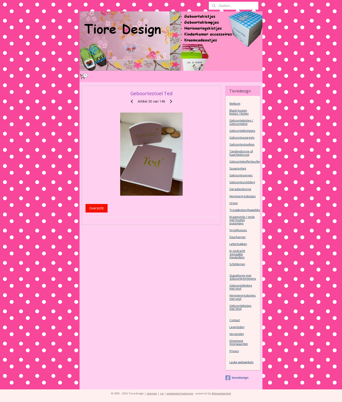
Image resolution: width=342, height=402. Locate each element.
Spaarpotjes (237, 168)
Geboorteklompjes (242, 131)
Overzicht (96, 208)
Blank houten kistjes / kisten (239, 112)
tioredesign (236, 378)
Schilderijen (237, 264)
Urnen (233, 203)
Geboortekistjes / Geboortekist (241, 122)
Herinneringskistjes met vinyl (242, 297)
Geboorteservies (241, 175)
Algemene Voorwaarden (238, 342)
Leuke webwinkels (241, 362)
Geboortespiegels (242, 138)
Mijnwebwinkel (221, 393)
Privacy (234, 351)
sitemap (152, 393)
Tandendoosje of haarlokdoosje (241, 152)
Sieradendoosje (240, 189)
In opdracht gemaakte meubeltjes (237, 254)
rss (162, 393)
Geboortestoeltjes (242, 144)
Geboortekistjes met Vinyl (240, 307)
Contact (234, 320)
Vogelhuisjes (238, 230)
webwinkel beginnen (180, 393)
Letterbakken (238, 244)
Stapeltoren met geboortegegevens (242, 277)
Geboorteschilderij (242, 182)
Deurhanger (237, 237)
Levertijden (236, 327)
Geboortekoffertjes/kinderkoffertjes (244, 162)
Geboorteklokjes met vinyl (240, 287)
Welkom (234, 104)
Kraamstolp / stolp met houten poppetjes (242, 220)
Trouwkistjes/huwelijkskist (244, 210)
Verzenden (236, 334)
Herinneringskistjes (242, 196)
